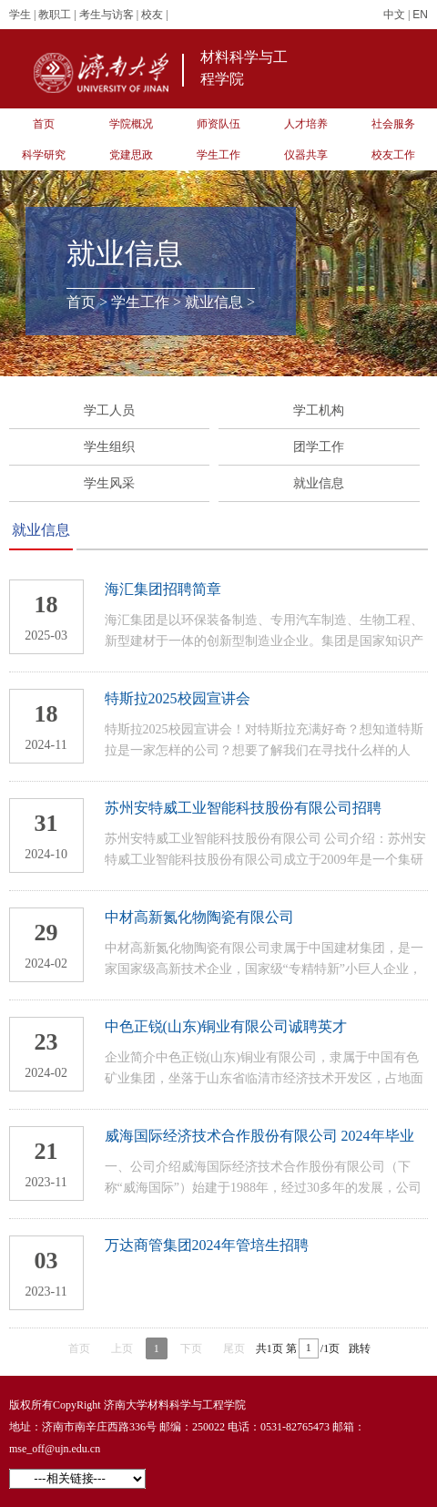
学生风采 (109, 483)
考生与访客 (106, 14)
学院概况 (131, 124)
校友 (152, 14)
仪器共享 (306, 155)
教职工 (54, 14)
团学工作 (318, 447)
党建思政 (131, 155)
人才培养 (306, 124)
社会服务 (393, 124)
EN (420, 14)
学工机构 (318, 410)
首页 (44, 124)
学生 (20, 14)
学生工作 (218, 155)
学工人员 (109, 410)
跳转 (360, 1348)
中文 (394, 14)
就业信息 (214, 302)
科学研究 (44, 155)
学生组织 (109, 447)
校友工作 (393, 155)
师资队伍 (218, 124)
